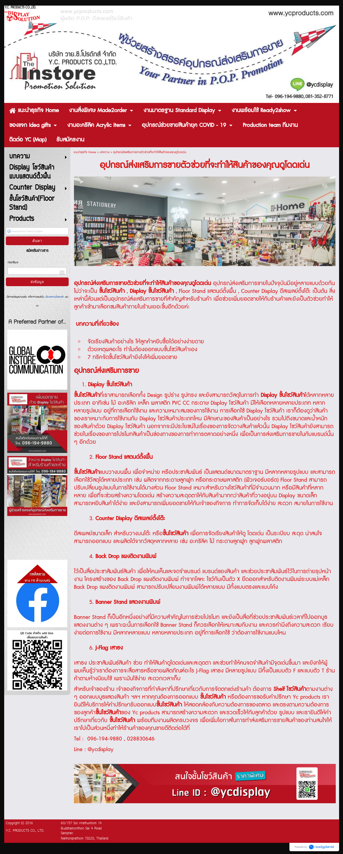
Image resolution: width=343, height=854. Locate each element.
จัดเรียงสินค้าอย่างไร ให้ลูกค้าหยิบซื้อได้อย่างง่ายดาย (146, 342)
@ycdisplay (101, 749)
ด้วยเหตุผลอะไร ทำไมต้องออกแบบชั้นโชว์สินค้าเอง (142, 349)
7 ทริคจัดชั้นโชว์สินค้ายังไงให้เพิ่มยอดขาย (132, 357)
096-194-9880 (104, 739)
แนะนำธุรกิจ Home (85, 152)
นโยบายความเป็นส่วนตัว (54, 297)
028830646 (141, 739)
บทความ (104, 152)
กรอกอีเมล (13, 262)
